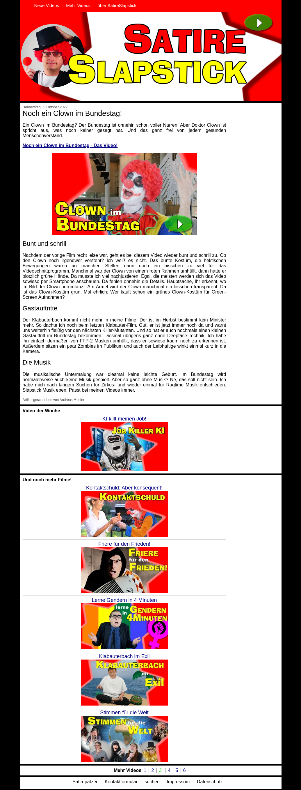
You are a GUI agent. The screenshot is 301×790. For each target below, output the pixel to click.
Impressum (178, 781)
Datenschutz (210, 781)
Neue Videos (46, 5)
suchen (152, 781)
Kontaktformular (121, 781)
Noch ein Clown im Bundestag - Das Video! (70, 145)
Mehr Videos (78, 5)
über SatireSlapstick (116, 5)
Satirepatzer (84, 781)
